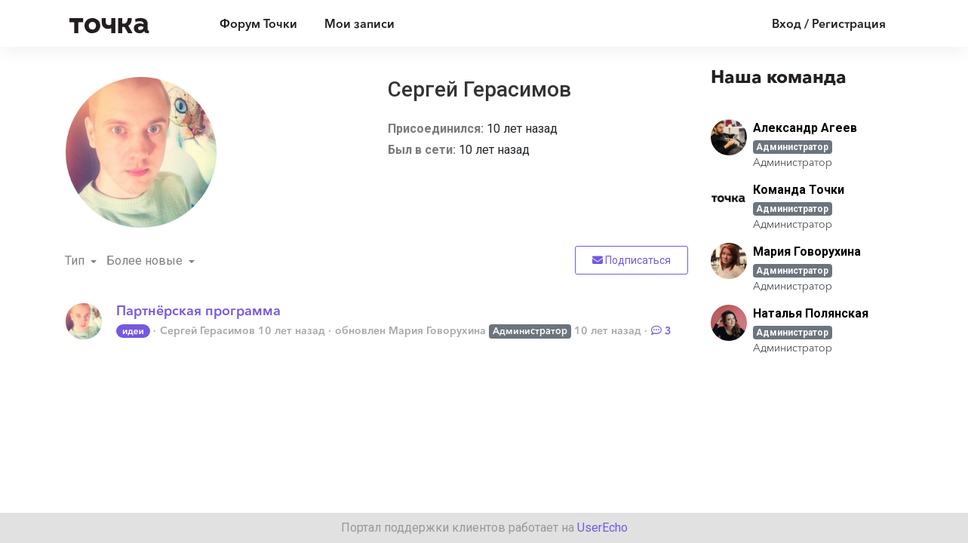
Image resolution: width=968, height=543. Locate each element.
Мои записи (359, 23)
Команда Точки (798, 190)
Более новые (146, 260)
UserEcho (602, 527)
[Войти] (817, 23)
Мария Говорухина (437, 330)
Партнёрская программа (198, 310)
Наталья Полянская (810, 313)
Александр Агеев (805, 128)
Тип (76, 260)
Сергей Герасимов (207, 330)
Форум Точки (258, 23)
